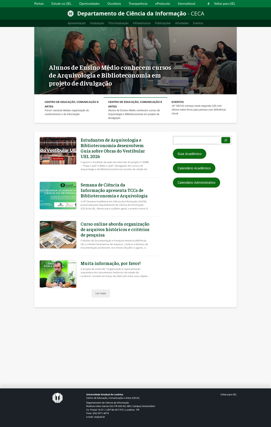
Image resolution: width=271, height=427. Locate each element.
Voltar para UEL (224, 3)
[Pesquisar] (225, 140)
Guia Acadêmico (190, 154)
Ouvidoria (114, 3)
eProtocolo (162, 3)
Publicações (163, 23)
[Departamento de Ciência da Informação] (135, 13)
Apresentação (77, 23)
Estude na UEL (61, 3)
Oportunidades (89, 3)
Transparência (138, 3)
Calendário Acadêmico (194, 168)
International (186, 3)
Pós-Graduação (118, 23)
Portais (39, 3)
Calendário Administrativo (196, 182)
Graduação (97, 23)
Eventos (198, 23)
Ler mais (101, 293)
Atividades (182, 23)
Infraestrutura (142, 23)
